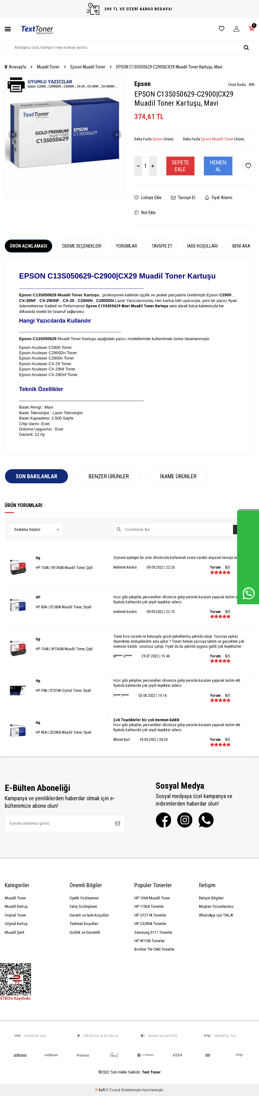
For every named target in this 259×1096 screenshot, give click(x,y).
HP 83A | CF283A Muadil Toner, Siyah (63, 607)
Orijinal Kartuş (16, 923)
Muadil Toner (48, 66)
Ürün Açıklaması (28, 246)
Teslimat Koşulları (84, 923)
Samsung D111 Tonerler (153, 932)
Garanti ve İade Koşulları (89, 915)
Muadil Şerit (14, 932)
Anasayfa (15, 66)
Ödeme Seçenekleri (81, 246)
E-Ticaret (113, 1090)
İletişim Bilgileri (211, 898)
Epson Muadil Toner (87, 66)
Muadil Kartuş (16, 906)
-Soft (100, 1090)
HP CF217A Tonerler (150, 915)
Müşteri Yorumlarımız (216, 906)
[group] (65, 134)
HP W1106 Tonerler (149, 940)
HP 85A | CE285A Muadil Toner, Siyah (63, 732)
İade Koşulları (202, 246)
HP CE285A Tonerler (150, 923)
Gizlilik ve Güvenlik (85, 932)
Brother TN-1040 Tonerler (154, 949)
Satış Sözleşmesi (83, 906)
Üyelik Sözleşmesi (84, 898)
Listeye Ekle (148, 197)
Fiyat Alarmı (218, 197)
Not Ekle (145, 212)
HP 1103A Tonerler (149, 906)
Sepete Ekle (180, 166)
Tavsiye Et (183, 197)
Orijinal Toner (15, 915)
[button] (13, 134)
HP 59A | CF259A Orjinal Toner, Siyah (63, 690)
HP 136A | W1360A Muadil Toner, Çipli (64, 568)
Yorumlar (126, 246)
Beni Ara (241, 246)
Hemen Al (218, 166)
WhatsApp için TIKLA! (216, 915)
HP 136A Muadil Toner (152, 898)
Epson (142, 84)
